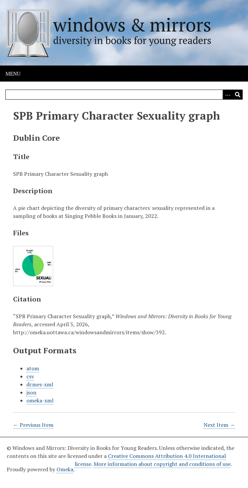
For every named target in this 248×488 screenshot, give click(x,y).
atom (32, 368)
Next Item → (219, 425)
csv (30, 376)
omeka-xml (39, 400)
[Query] (124, 95)
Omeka (64, 469)
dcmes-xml (39, 384)
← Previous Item (33, 425)
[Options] (228, 95)
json (31, 392)
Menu (12, 73)
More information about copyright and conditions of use (162, 464)
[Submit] (238, 95)
